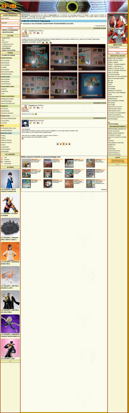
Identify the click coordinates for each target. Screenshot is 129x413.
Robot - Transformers (116, 64)
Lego (110, 84)
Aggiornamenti (6, 130)
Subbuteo (111, 145)
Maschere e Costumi (116, 143)
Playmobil (112, 88)
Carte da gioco (114, 131)
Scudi (3, 145)
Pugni (3, 136)
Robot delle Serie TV (116, 58)
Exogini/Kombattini (115, 97)
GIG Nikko (111, 103)
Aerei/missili (112, 99)
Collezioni (5, 121)
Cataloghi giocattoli (116, 117)
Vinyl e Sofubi (113, 72)
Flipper (111, 141)
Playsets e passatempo (117, 113)
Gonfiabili (112, 149)
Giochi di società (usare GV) (117, 138)
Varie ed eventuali (8, 103)
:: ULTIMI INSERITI (113, 47)
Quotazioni (5, 69)
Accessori (5, 147)
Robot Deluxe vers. (115, 60)
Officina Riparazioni (8, 118)
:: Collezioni (5, 48)
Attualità (4, 109)
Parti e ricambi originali (117, 70)
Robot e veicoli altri (116, 68)
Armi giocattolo (114, 111)
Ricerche (4, 91)
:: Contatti (4, 42)
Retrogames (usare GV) (117, 129)
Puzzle (110, 147)
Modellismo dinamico (116, 133)
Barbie (110, 82)
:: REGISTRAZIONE (7, 32)
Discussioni (5, 60)
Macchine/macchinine (116, 101)
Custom (4, 123)
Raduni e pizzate (7, 113)
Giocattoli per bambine (117, 92)
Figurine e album (114, 135)
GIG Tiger (111, 105)
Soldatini (111, 86)
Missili (3, 138)
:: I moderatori (6, 46)
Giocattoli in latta (115, 107)
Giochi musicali (114, 153)
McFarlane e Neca (115, 109)
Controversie (6, 101)
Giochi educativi (114, 151)
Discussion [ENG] (7, 72)
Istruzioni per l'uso (8, 128)
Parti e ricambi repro (116, 78)
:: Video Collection (8, 50)
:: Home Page (5, 38)
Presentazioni (6, 74)
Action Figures (113, 74)
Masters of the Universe (117, 76)
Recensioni (5, 63)
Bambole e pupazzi (115, 90)
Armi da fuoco (6, 142)
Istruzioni (5, 151)
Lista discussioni (100, 26)
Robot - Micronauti (115, 66)
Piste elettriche (114, 155)
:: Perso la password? (9, 30)
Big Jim (110, 80)
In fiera (4, 67)
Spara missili (5, 149)
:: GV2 (2, 40)
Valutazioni (5, 65)
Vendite (4, 89)
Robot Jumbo (113, 62)
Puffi (110, 94)
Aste (2, 93)
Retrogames (113, 119)
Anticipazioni (6, 84)
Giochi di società (114, 115)
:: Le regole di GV (7, 44)
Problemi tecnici (7, 99)
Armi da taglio (6, 140)
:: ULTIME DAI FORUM (8, 55)
